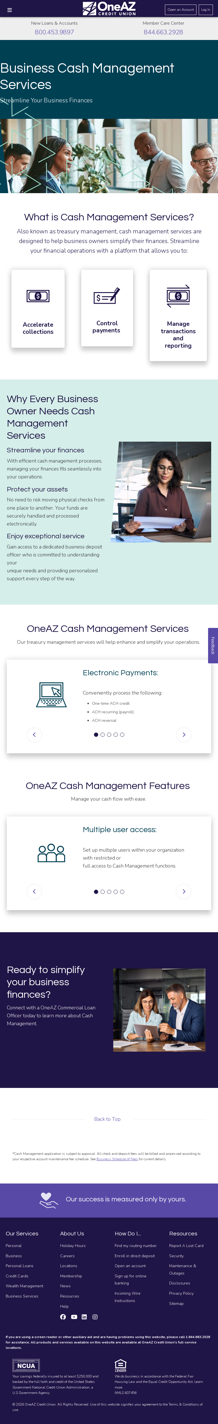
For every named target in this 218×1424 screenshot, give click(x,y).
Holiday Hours (73, 1245)
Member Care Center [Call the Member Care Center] (163, 23)
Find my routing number (136, 1245)
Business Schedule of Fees (117, 1159)
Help (64, 1306)
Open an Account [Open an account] (180, 9)
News (65, 1286)
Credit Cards (17, 1276)
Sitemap (176, 1303)
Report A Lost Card (186, 1245)
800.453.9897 (54, 32)
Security (176, 1256)
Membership (71, 1276)
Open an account (130, 1266)
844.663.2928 (163, 32)
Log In (205, 9)
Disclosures (179, 1283)
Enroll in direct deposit (135, 1256)
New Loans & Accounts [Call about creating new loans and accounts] (54, 23)
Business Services (22, 1296)
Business (14, 1256)
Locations (68, 1266)
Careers (67, 1256)
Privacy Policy (181, 1293)
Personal (14, 1245)
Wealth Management (24, 1286)
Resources (69, 1296)
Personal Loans (19, 1266)
